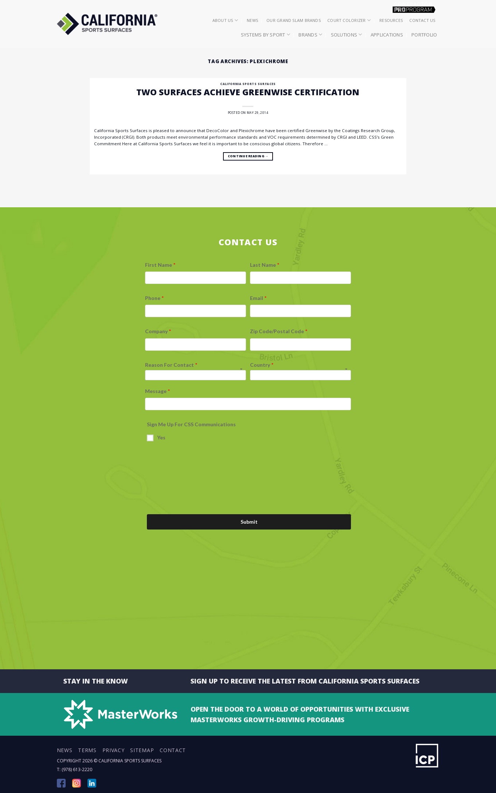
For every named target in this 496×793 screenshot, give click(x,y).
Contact (173, 750)
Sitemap (142, 750)
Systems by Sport (265, 34)
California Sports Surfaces (248, 84)
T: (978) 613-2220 (74, 769)
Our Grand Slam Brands (293, 20)
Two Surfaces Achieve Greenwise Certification (247, 92)
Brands (310, 34)
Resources (391, 20)
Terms (87, 750)
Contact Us (422, 20)
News (252, 20)
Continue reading (248, 156)
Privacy (113, 750)
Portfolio (424, 34)
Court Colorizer (349, 20)
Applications (387, 34)
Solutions (346, 34)
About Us (225, 20)
